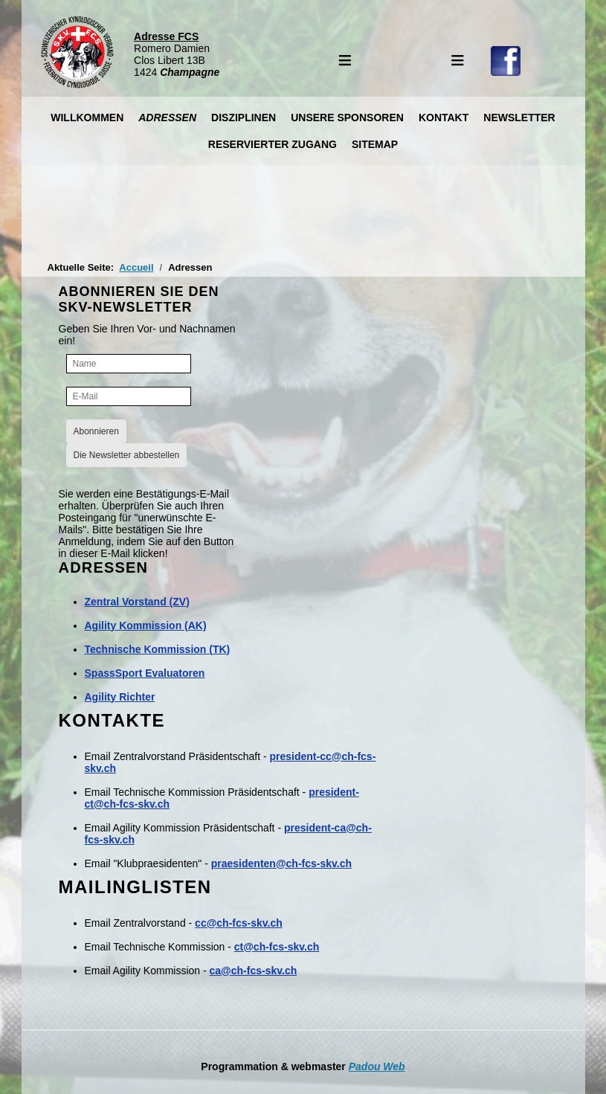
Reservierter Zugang (272, 144)
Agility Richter (120, 697)
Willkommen (87, 117)
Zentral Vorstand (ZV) (137, 602)
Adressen (167, 117)
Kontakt (443, 117)
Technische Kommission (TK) (158, 649)
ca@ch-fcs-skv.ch (253, 970)
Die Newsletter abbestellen (127, 455)
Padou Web (377, 1066)
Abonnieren (96, 431)
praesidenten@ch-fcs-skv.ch (281, 863)
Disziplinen (243, 117)
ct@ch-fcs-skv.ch (277, 947)
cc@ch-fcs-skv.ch (239, 923)
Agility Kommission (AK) (146, 625)
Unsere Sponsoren (347, 117)
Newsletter (519, 117)
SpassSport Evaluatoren (145, 673)
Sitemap (375, 144)
